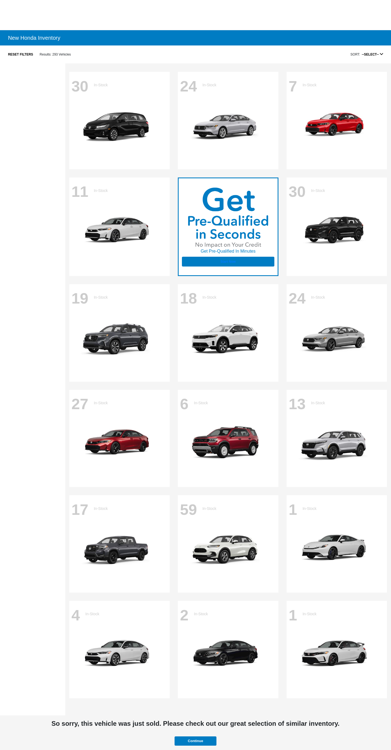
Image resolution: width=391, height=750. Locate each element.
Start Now (228, 262)
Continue (195, 741)
